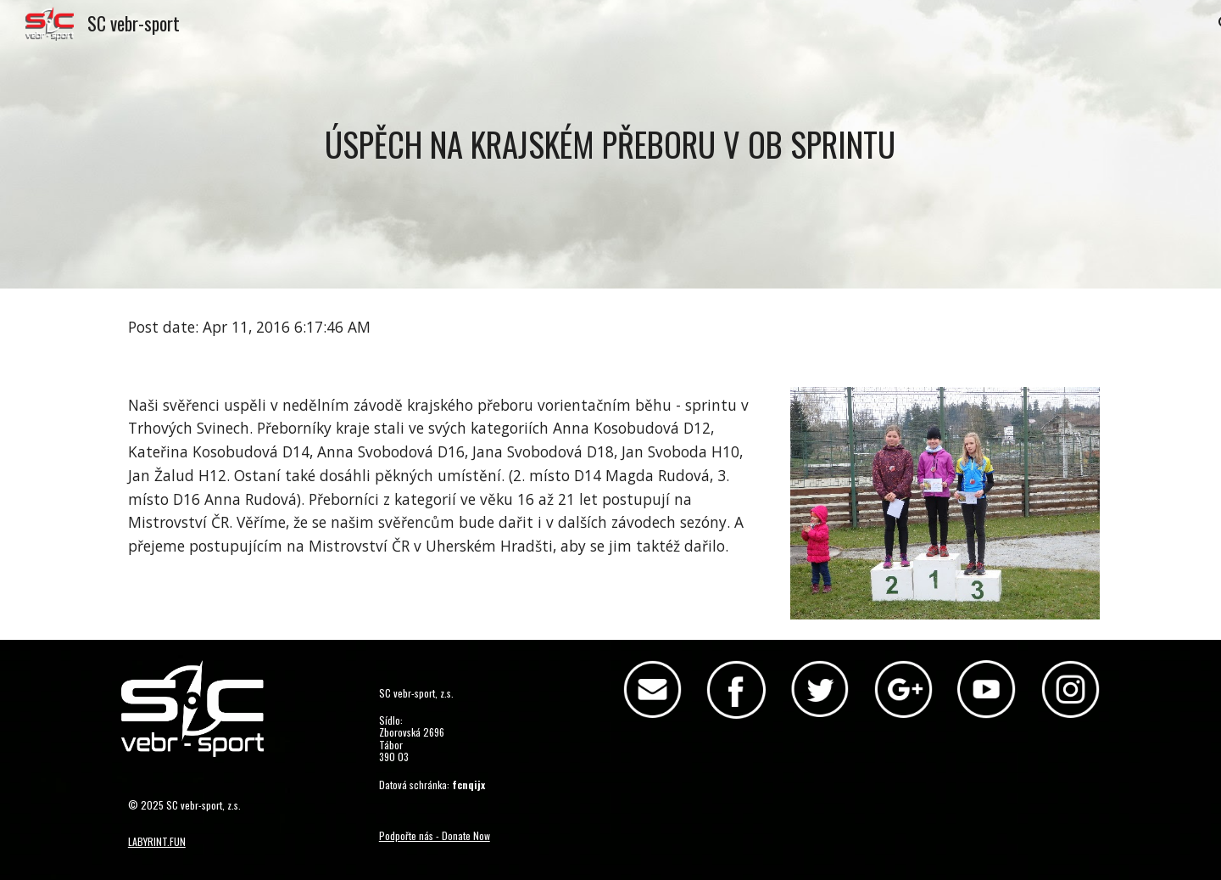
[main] (610, 144)
